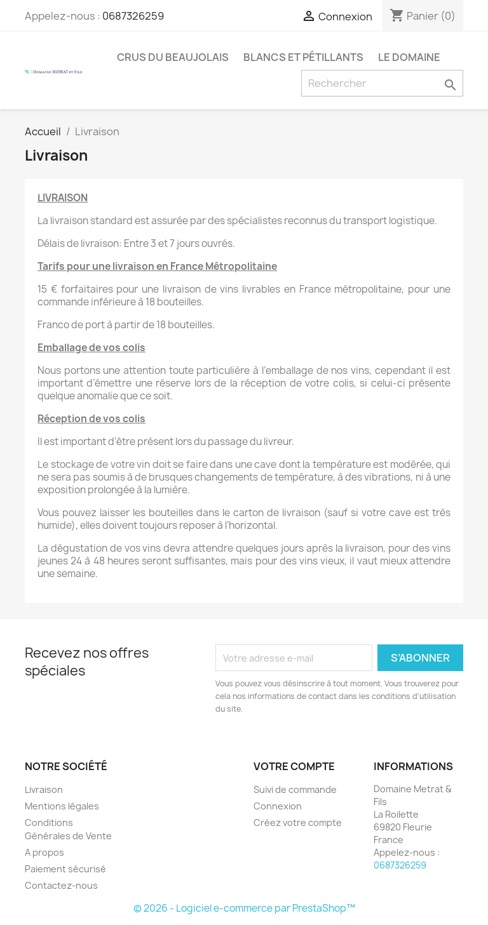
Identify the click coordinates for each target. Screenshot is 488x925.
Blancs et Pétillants (303, 57)
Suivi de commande (295, 789)
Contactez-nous (61, 885)
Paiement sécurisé (65, 869)
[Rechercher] (382, 83)
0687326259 (133, 16)
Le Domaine (409, 57)
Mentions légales (62, 806)
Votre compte (294, 766)
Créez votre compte (298, 822)
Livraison (44, 789)
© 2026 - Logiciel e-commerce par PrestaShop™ (244, 908)
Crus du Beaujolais (173, 57)
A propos (44, 852)
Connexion (278, 806)
